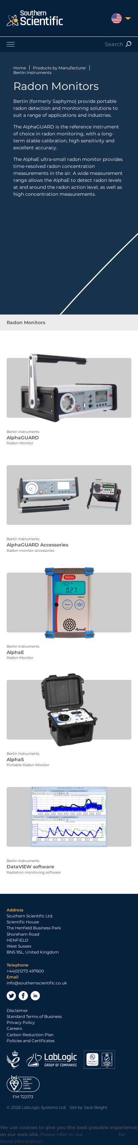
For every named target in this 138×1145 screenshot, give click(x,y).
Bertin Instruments (32, 72)
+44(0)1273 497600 (25, 970)
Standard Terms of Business (34, 1016)
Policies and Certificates (31, 1040)
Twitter (11, 995)
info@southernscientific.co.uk (37, 982)
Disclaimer (17, 1010)
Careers (14, 1028)
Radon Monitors (26, 322)
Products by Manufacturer (59, 67)
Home (19, 67)
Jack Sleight (95, 1107)
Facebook (23, 995)
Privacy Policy (21, 1022)
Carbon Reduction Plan (30, 1034)
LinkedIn (35, 995)
